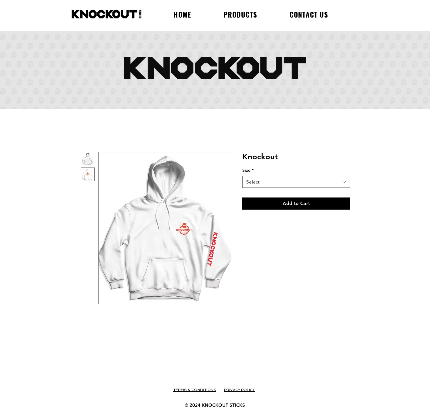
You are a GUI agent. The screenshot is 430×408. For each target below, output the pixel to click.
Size (248, 170)
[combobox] (296, 182)
